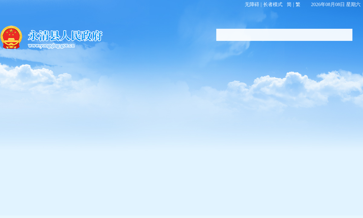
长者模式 (273, 4)
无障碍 (252, 4)
